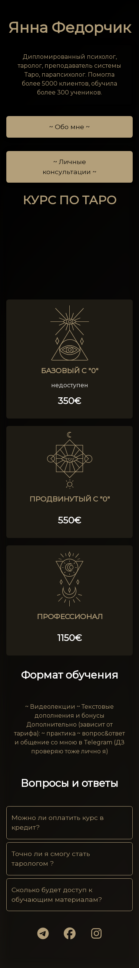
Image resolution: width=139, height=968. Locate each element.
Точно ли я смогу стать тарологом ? (50, 858)
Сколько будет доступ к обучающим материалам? (56, 894)
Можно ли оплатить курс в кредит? (57, 822)
